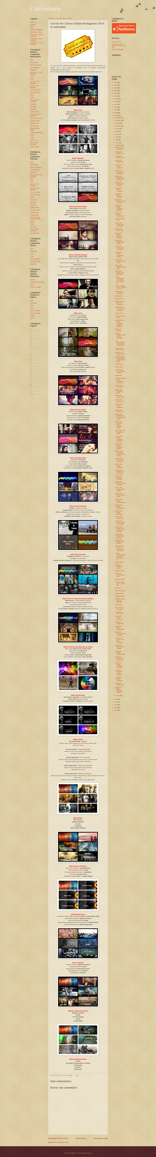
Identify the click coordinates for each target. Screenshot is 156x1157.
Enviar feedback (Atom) (62, 1142)
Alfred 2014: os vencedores (119, 292)
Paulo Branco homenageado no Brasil (120, 371)
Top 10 (32, 318)
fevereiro (118, 145)
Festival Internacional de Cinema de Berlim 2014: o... (120, 556)
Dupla (32, 97)
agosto (117, 128)
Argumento (33, 104)
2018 (115, 104)
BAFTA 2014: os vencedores (119, 386)
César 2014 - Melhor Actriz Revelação (119, 272)
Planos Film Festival (117, 49)
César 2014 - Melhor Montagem (119, 195)
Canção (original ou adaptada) (35, 114)
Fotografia (33, 109)
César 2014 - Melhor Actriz (119, 156)
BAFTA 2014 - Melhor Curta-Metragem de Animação (119, 529)
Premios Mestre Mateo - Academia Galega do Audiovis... (119, 323)
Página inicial (80, 1138)
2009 (115, 710)
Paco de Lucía (119, 298)
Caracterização (34, 126)
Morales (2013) (119, 562)
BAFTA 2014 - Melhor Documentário (119, 506)
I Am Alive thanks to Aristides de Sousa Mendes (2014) (120, 359)
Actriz (31, 79)
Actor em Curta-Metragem (34, 82)
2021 (115, 96)
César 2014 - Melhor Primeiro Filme (120, 267)
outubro (117, 123)
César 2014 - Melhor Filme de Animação (120, 201)
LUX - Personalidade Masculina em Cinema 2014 (120, 343)
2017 (115, 107)
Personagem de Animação (34, 100)
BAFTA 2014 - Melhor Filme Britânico (119, 541)
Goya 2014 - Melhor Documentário (119, 627)
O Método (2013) (120, 596)
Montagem (33, 106)
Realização (33, 70)
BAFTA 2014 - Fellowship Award (119, 391)
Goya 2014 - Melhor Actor (119, 622)
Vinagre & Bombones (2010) (119, 566)
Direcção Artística (35, 121)
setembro (118, 126)
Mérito (32, 284)
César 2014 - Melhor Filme (119, 152)
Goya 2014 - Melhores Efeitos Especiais (118, 672)
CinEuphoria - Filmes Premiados (36, 39)
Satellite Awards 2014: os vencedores (119, 303)
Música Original (34, 111)
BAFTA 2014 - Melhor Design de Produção (120, 522)
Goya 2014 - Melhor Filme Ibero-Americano (119, 640)
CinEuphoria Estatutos (36, 29)
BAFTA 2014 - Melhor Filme (119, 396)
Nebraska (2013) (120, 579)
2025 (115, 85)
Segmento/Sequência (36, 132)
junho (117, 134)
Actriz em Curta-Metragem (34, 86)
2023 (115, 90)
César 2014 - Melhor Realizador (119, 166)
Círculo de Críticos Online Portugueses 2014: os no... (120, 380)
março (117, 142)
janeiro (117, 695)
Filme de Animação (35, 65)
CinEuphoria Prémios (36, 32)
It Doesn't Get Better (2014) (119, 348)
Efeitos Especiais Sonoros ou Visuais (35, 218)
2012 (115, 702)
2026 (115, 82)
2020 (115, 99)
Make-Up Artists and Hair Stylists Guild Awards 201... (119, 548)
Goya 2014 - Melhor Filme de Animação (120, 633)
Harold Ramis (119, 313)
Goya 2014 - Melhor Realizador (119, 617)
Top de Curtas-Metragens (34, 143)
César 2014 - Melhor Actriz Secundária (119, 172)
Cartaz (32, 135)
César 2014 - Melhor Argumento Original (119, 254)
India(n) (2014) (119, 367)
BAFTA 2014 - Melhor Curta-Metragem (119, 536)
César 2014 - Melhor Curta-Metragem (119, 183)
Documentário (34, 62)
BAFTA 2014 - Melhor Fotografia (119, 466)
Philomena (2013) (120, 590)
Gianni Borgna (119, 364)
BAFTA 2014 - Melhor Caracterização (120, 501)
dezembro (118, 117)
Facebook (33, 22)
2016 (115, 110)
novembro (118, 120)
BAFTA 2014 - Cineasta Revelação (119, 477)
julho (116, 131)
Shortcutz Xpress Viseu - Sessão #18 (120, 583)
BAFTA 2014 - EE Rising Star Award (120, 432)
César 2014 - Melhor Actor (119, 161)
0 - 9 (31, 395)
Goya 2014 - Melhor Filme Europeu (119, 646)
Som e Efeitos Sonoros (36, 118)
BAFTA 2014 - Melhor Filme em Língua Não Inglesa (120, 417)
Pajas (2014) (118, 296)
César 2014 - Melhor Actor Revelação (119, 224)
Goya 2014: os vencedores (119, 608)
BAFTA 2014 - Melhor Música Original (120, 489)
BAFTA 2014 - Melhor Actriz (119, 400)
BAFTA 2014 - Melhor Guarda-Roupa (120, 495)
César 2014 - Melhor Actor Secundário (119, 248)
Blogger (89, 1153)
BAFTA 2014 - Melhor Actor (119, 410)
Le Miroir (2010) (119, 570)
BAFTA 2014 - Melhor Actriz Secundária (119, 460)
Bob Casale (118, 375)
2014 (115, 115)
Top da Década (34, 146)
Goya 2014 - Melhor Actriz (119, 683)
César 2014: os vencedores (119, 148)
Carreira (32, 279)
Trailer (32, 137)
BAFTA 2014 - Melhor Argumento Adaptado (119, 439)
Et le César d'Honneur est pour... (119, 575)
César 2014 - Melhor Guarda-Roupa (120, 261)
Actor (31, 76)
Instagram (33, 24)
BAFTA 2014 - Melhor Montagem (119, 512)
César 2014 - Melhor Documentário (119, 214)
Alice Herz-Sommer (118, 329)
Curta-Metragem (35, 67)
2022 (115, 93)
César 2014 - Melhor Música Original (120, 242)
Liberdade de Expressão (37, 282)
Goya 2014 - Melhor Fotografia (118, 679)
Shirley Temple (119, 593)
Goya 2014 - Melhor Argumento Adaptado (119, 690)
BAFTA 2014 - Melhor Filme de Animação (120, 483)
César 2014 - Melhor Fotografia (118, 189)
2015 (115, 112)
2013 (115, 699)
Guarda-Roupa (34, 123)
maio (116, 137)
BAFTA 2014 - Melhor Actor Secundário (119, 471)
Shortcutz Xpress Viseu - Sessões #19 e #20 (120, 287)
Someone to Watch (35, 287)
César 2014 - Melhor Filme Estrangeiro (119, 178)
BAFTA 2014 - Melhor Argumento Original (119, 446)
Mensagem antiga (101, 1138)
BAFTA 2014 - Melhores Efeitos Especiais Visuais (119, 425)
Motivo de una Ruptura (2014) (120, 353)
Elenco (32, 95)
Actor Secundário (35, 90)
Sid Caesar (118, 588)
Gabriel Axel (118, 605)
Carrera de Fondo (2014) (120, 316)
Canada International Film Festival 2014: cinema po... (119, 280)
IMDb (31, 27)
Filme (31, 60)
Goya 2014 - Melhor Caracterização (120, 652)
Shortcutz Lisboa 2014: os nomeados (120, 600)
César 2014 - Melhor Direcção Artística (118, 235)
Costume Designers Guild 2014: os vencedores (120, 336)
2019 (115, 101)
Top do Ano (33, 140)
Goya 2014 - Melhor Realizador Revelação (119, 665)
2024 (115, 88)
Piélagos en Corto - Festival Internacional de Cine (119, 45)
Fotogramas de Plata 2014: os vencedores (120, 309)
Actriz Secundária (35, 92)
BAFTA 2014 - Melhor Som (119, 517)
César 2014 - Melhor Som (119, 229)
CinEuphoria (45, 8)
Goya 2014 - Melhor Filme (119, 612)
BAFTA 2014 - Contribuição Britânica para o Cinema (120, 453)
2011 (115, 704)
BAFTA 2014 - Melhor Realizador (119, 405)
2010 (115, 707)
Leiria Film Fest (116, 41)
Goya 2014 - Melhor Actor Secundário (119, 658)
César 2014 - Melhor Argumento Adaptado (119, 208)
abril (116, 139)
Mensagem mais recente (58, 1138)
